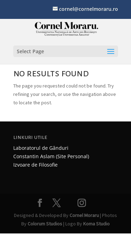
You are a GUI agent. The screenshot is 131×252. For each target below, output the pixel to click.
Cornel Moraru (84, 215)
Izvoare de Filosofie (35, 164)
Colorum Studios (45, 223)
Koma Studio (96, 223)
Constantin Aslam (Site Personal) (51, 156)
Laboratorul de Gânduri (40, 148)
